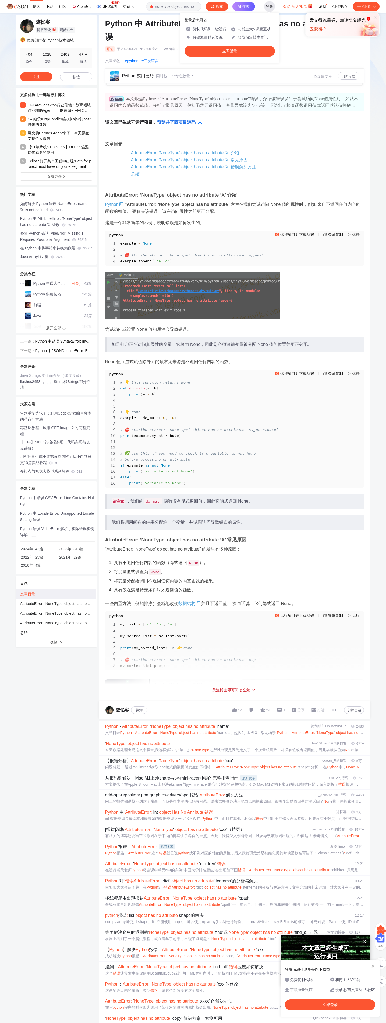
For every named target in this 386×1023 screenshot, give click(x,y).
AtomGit (81, 6)
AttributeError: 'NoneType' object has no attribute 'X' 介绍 (185, 153)
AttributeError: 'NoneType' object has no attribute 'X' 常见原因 (189, 160)
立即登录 (229, 51)
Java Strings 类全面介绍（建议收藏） (51, 375)
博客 (36, 6)
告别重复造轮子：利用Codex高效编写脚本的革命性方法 (55, 416)
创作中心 (339, 6)
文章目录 (27, 594)
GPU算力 (107, 5)
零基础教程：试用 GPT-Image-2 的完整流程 (55, 431)
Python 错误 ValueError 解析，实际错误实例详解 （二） (57, 532)
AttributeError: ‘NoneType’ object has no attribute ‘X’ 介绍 (58, 603)
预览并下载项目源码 (179, 122)
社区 (62, 6)
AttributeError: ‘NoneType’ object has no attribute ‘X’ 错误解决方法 (58, 623)
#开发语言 (150, 61)
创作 (366, 6)
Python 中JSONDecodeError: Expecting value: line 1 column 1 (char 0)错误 (63, 351)
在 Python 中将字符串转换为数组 (56, 248)
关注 (139, 710)
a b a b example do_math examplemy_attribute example (199, 432)
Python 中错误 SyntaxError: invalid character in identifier (63, 342)
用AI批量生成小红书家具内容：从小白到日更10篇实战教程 (55, 459)
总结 (135, 174)
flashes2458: (31, 382)
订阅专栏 (348, 76)
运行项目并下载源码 (297, 234)
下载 (49, 6)
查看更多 (56, 176)
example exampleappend (192, 252)
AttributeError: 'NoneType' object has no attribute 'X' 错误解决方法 (194, 167)
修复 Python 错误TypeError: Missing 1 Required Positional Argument (53, 236)
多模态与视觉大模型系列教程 (51, 471)
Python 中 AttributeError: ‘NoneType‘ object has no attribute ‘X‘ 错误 (56, 221)
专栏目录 (354, 710)
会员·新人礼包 (298, 6)
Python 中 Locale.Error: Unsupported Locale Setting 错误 (57, 516)
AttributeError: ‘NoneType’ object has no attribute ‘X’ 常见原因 (58, 613)
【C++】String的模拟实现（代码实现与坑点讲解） (55, 445)
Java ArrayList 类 (42, 257)
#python (132, 61)
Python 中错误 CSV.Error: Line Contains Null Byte (57, 501)
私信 (76, 77)
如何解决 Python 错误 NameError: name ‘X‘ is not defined (54, 206)
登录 (269, 6)
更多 (129, 6)
